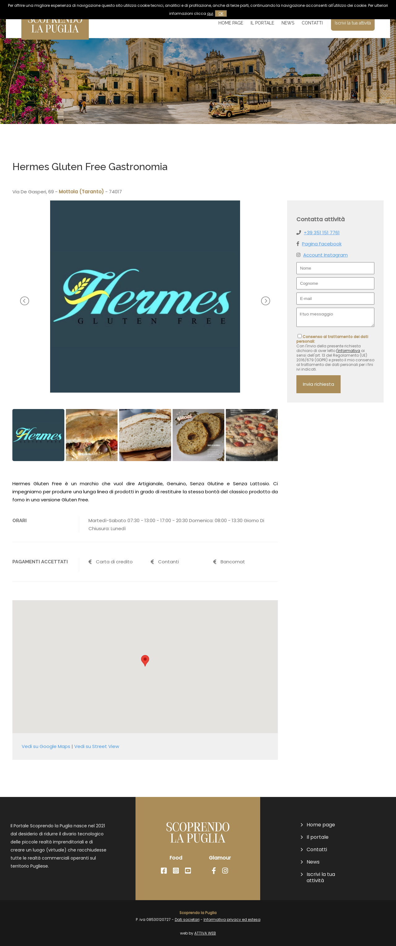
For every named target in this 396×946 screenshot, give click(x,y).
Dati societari (187, 919)
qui (210, 13)
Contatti (312, 22)
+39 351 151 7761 (322, 232)
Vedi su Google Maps (46, 746)
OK (220, 13)
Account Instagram (325, 255)
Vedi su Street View (96, 746)
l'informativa (348, 350)
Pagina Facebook (322, 243)
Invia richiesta (318, 384)
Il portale (262, 22)
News (288, 22)
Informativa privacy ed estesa (232, 919)
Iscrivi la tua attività (353, 22)
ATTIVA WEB (205, 933)
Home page (230, 22)
